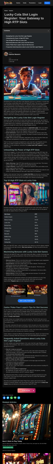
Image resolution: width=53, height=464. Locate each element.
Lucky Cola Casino (14, 316)
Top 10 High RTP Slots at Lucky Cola (16, 40)
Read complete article (8, 447)
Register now (15, 281)
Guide (24, 3)
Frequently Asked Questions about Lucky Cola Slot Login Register (24, 47)
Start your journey (27, 247)
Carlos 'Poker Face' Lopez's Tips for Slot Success (20, 44)
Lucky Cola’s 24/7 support (35, 145)
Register (47, 3)
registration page (33, 127)
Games (18, 3)
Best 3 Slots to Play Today (12, 441)
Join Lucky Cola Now (26, 300)
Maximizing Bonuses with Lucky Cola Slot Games (20, 42)
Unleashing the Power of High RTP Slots (17, 38)
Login (39, 3)
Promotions (32, 3)
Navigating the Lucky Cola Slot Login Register (19, 36)
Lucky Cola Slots (28, 174)
